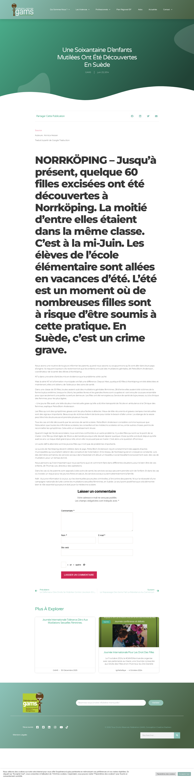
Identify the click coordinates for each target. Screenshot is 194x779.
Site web (65, 547)
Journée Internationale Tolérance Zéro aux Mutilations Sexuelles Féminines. (65, 621)
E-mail (101, 535)
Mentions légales (20, 735)
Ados (140, 9)
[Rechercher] (177, 735)
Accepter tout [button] (184, 774)
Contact (167, 10)
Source (38, 130)
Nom (64, 535)
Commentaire (67, 511)
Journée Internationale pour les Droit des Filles (129, 652)
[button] (132, 116)
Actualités (153, 9)
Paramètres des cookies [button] (166, 774)
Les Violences (82, 10)
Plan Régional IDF (124, 9)
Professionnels (103, 10)
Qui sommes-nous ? (60, 10)
